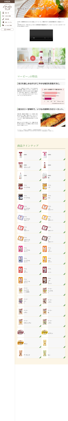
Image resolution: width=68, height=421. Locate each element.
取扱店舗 (7, 19)
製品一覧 (7, 13)
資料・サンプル (8, 22)
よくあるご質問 (8, 25)
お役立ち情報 (8, 16)
